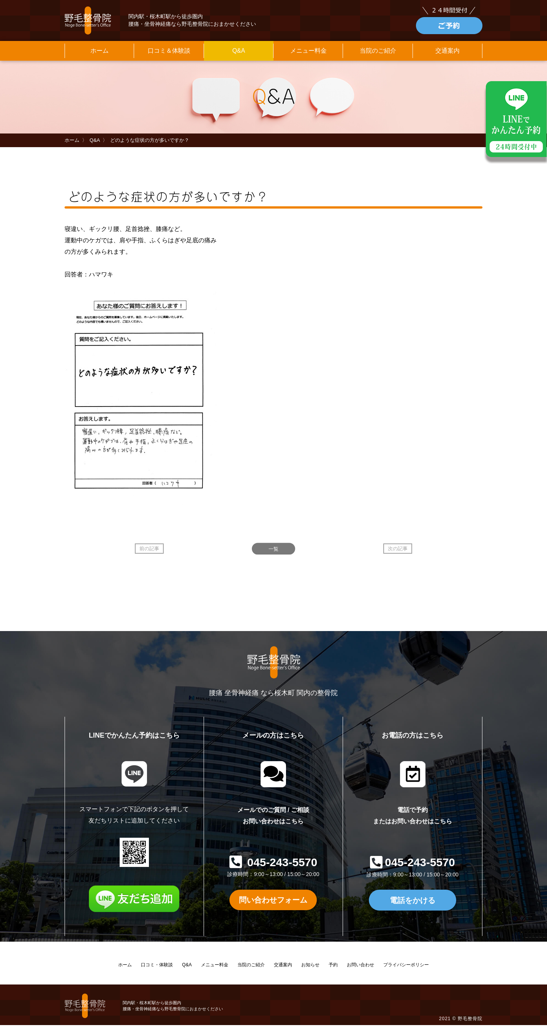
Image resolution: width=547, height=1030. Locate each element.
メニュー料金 (308, 54)
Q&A (238, 54)
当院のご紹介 (378, 54)
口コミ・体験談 (157, 969)
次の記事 (398, 553)
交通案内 (447, 54)
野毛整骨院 (470, 1023)
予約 (333, 969)
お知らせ (310, 969)
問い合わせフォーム (273, 904)
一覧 (273, 553)
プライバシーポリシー (406, 969)
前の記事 (149, 553)
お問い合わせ (360, 969)
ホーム (99, 54)
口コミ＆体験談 (169, 54)
